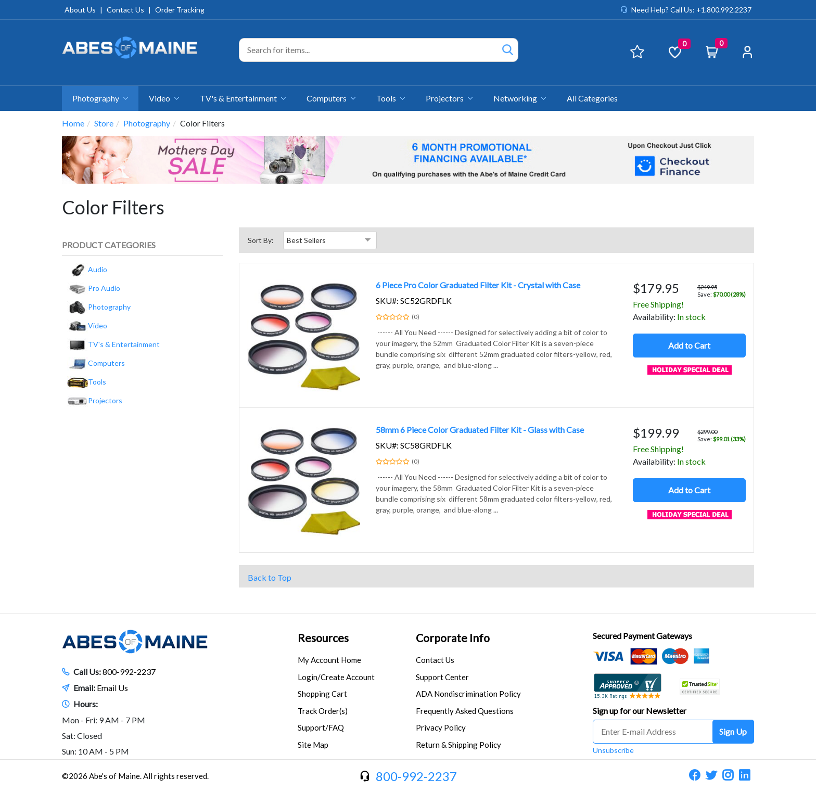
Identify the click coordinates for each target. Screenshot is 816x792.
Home (73, 123)
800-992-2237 (129, 671)
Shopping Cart (322, 693)
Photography (100, 98)
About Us (80, 9)
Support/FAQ (321, 727)
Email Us (112, 688)
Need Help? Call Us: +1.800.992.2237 (691, 9)
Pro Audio (93, 288)
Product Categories (109, 245)
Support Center (442, 677)
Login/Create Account (336, 677)
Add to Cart (689, 345)
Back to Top (269, 577)
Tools (390, 98)
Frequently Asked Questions (465, 711)
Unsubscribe (613, 750)
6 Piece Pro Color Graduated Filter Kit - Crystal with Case (478, 285)
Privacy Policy (441, 727)
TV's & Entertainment (243, 98)
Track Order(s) (323, 711)
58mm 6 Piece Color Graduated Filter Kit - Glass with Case (480, 430)
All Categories (592, 98)
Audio (87, 269)
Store (103, 123)
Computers (331, 98)
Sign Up (733, 731)
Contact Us (125, 9)
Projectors (449, 98)
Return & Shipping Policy (458, 744)
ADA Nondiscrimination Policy (468, 693)
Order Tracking (180, 9)
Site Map (313, 744)
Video (164, 98)
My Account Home (329, 660)
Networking (519, 98)
